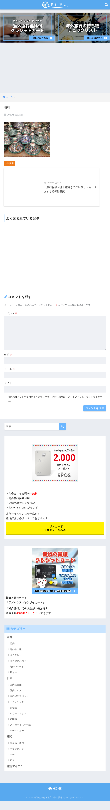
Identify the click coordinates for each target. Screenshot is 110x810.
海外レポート (17, 669)
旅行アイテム (15, 769)
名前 (8, 357)
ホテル (13, 757)
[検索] (62, 429)
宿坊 (12, 763)
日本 (9, 681)
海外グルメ (16, 658)
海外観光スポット (19, 663)
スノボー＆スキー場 (20, 727)
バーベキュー (17, 733)
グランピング (17, 751)
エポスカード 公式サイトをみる (54, 531)
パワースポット (18, 716)
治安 (12, 646)
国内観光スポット (19, 699)
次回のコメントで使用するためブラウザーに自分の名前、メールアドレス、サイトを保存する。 (55, 401)
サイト (8, 385)
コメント (11, 316)
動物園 (13, 710)
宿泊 (9, 739)
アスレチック (17, 705)
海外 (9, 640)
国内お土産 (16, 687)
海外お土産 (16, 652)
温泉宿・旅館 (17, 746)
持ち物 (13, 675)
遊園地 (13, 722)
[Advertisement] (55, 69)
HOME (55, 792)
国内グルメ (16, 693)
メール (9, 371)
